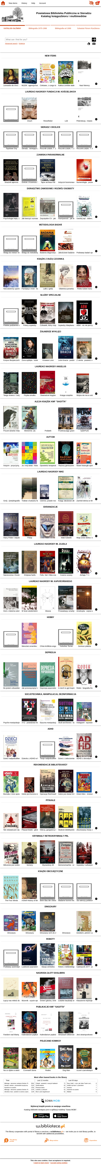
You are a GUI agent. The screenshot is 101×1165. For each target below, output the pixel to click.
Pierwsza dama (40, 1087)
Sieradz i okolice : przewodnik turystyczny (16, 1085)
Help (33, 3)
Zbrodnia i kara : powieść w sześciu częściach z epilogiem (20, 1091)
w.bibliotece (56, 1132)
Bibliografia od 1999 (63, 28)
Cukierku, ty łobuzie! (41, 1089)
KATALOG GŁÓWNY (12, 28)
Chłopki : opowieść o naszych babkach (47, 1083)
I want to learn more (41, 1163)
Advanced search (11, 43)
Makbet (69, 1091)
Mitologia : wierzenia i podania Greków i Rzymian (18, 1083)
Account (42, 3)
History (24, 3)
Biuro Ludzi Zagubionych (43, 1091)
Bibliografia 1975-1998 (38, 28)
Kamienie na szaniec (10, 1087)
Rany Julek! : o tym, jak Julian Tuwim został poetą (81, 1083)
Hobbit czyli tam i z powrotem (75, 1085)
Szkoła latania (40, 1085)
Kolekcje (22, 43)
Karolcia (69, 1087)
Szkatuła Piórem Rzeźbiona (88, 28)
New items (13, 3)
